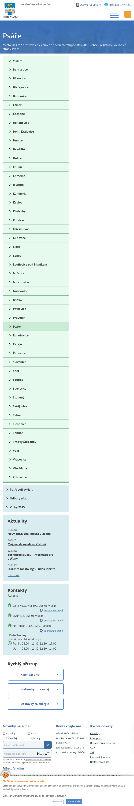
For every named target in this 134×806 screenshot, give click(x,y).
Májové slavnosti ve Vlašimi (27, 544)
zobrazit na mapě (53, 610)
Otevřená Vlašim (90, 5)
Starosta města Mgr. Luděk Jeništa (31, 569)
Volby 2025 (17, 507)
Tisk (92, 752)
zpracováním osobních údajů (38, 759)
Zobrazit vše (14, 575)
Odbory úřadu (19, 498)
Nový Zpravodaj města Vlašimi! (29, 534)
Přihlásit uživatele (120, 5)
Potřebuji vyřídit (21, 489)
